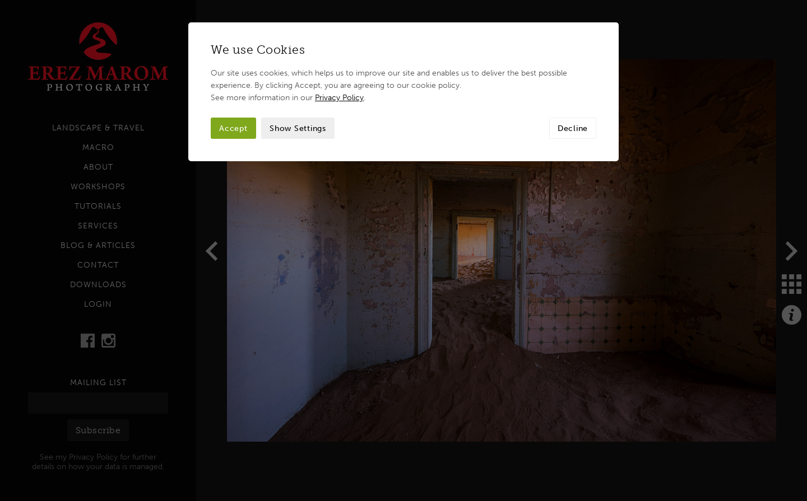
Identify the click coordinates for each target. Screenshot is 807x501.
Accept (233, 128)
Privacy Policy (339, 97)
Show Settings (298, 128)
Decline (573, 128)
